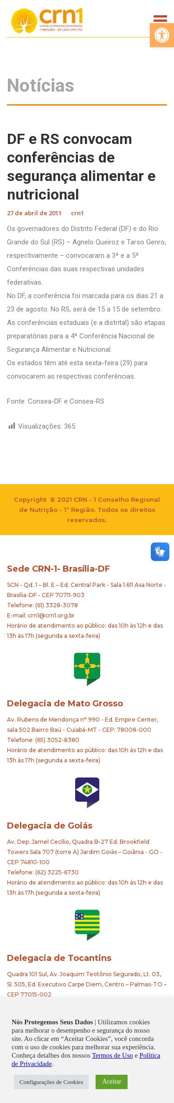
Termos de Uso (112, 1055)
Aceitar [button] (111, 1081)
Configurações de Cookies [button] (51, 1081)
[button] (162, 35)
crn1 (77, 213)
